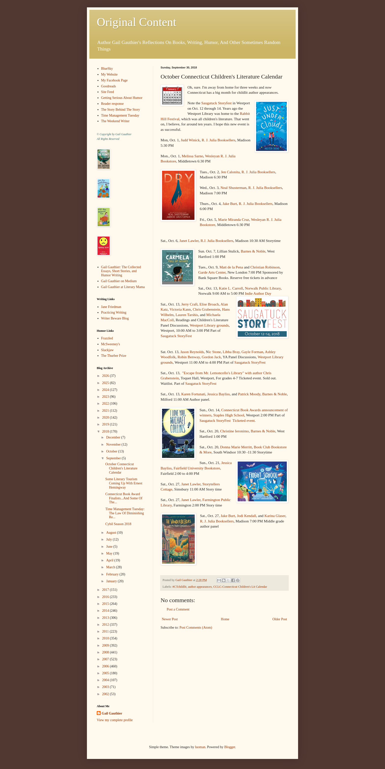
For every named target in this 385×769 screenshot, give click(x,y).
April (110, 560)
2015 (106, 604)
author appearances (200, 586)
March (111, 567)
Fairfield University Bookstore (197, 468)
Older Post (280, 619)
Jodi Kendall (246, 516)
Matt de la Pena (231, 267)
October (112, 451)
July (109, 539)
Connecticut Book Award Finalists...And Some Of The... (123, 498)
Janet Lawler (189, 241)
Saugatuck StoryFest (176, 336)
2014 (106, 610)
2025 (106, 383)
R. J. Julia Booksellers (218, 140)
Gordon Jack (211, 357)
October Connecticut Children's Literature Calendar (121, 468)
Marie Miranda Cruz (233, 219)
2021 (106, 410)
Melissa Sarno (192, 156)
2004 (106, 680)
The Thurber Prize (113, 356)
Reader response (112, 104)
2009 (106, 645)
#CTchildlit (179, 586)
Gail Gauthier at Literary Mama (123, 287)
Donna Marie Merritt (236, 447)
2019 (106, 424)
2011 (106, 631)
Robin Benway (189, 357)
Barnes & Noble (253, 251)
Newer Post (170, 619)
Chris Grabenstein (206, 309)
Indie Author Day (258, 293)
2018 (106, 431)
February (112, 574)
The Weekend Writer (115, 121)
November (114, 444)
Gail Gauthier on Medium (119, 281)
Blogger (229, 747)
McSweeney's (110, 344)
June (109, 546)
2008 (106, 652)
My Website (109, 74)
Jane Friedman (111, 307)
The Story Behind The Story (120, 109)
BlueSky (107, 68)
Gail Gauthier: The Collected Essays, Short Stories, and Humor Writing (121, 271)
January (112, 581)
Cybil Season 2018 (118, 524)
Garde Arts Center (211, 272)
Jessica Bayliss (218, 394)
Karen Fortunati (193, 394)
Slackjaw (107, 350)
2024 (106, 390)
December (113, 437)
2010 (106, 638)
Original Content (136, 21)
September (114, 458)
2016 (106, 597)
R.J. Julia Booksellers (217, 241)
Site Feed (107, 92)
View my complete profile (115, 720)
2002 (106, 694)
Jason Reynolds (192, 352)
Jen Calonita (230, 172)
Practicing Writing (113, 312)
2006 (106, 666)
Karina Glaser (274, 516)
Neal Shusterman (233, 188)
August (111, 532)
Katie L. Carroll (231, 288)
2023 (106, 396)
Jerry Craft (189, 304)
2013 (106, 618)
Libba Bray (231, 352)
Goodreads (108, 86)
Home (225, 619)
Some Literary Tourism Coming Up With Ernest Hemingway (123, 483)
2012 (106, 624)
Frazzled (107, 338)
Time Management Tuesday (120, 115)
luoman (200, 747)
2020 (106, 417)
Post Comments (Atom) (195, 627)
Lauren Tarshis (187, 315)
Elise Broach (209, 304)
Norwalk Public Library (263, 288)
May (109, 553)
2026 (106, 376)
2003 (106, 687)
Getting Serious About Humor (121, 98)
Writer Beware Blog (115, 318)
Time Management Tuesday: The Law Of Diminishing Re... (125, 513)
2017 (106, 590)
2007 (106, 659)
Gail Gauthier (112, 713)
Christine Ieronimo (234, 431)
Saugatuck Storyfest (216, 103)
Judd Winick (190, 140)
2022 (106, 403)
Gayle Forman (252, 352)
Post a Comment (178, 609)
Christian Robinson (265, 267)
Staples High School (228, 415)
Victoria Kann (180, 309)
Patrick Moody (249, 394)
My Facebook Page (114, 80)
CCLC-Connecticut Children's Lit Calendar (240, 586)
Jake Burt (229, 203)
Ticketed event (244, 420)
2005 (106, 673)
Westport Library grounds (209, 325)
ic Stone (214, 352)
